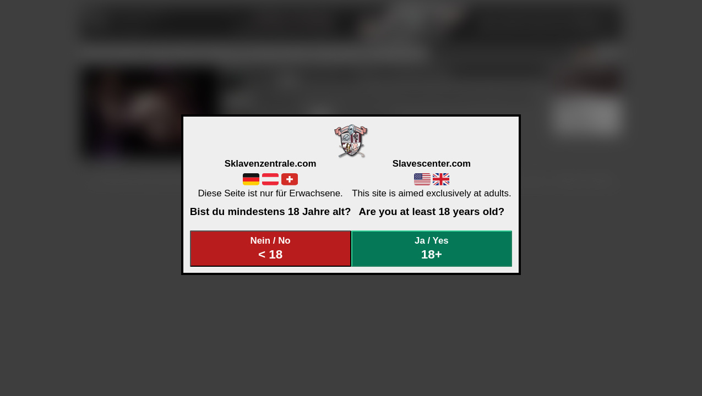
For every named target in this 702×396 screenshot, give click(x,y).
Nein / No (270, 248)
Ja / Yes (431, 248)
